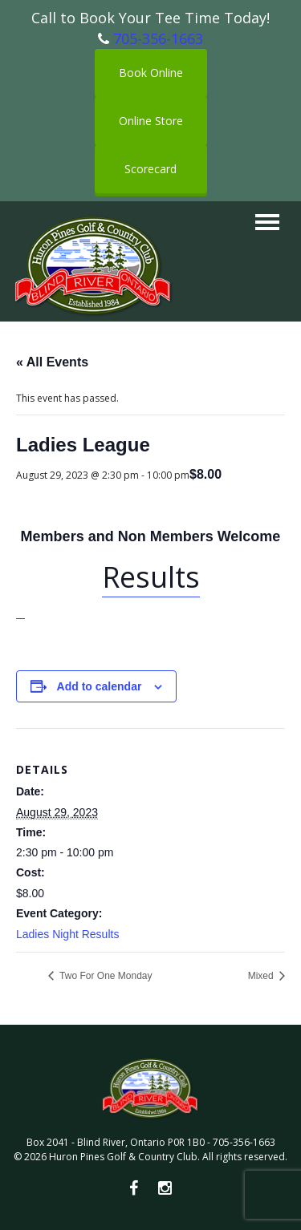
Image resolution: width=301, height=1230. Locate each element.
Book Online (151, 72)
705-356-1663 (158, 38)
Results (151, 577)
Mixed (262, 975)
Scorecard (150, 168)
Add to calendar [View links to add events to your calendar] (99, 686)
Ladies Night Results (67, 934)
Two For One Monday (105, 975)
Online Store (151, 120)
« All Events (52, 362)
